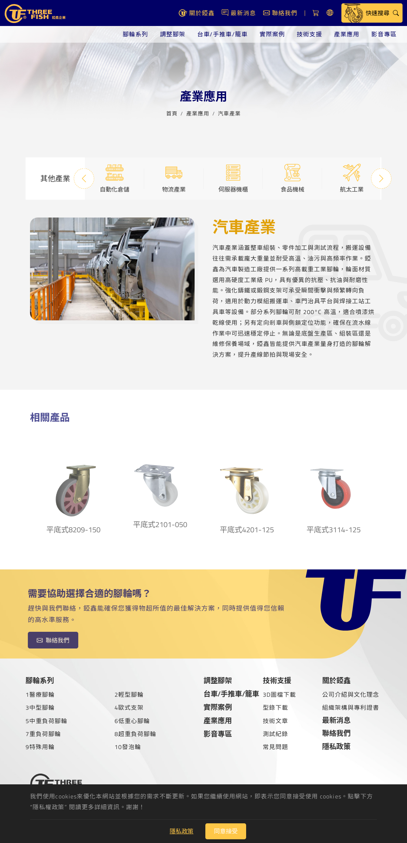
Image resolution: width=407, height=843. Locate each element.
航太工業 (352, 178)
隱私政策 (336, 746)
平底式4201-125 (247, 488)
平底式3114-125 (333, 488)
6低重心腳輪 (132, 720)
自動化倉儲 (114, 178)
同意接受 (226, 831)
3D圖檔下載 (279, 694)
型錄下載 (275, 707)
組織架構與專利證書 (350, 707)
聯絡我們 (48, 640)
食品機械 (292, 178)
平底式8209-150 (73, 488)
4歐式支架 (129, 707)
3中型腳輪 (40, 707)
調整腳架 (172, 34)
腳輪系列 (135, 34)
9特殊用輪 (40, 746)
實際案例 (272, 34)
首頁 (172, 112)
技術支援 (309, 34)
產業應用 (346, 34)
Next (381, 178)
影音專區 (384, 34)
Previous (84, 178)
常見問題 (275, 746)
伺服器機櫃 (233, 178)
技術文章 (275, 720)
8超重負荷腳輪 (135, 733)
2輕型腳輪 (129, 694)
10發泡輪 (128, 746)
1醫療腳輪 (40, 694)
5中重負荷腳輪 (46, 720)
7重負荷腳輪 (43, 733)
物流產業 (174, 178)
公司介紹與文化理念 (350, 694)
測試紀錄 (275, 733)
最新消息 (336, 720)
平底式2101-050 (160, 486)
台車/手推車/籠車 (222, 34)
